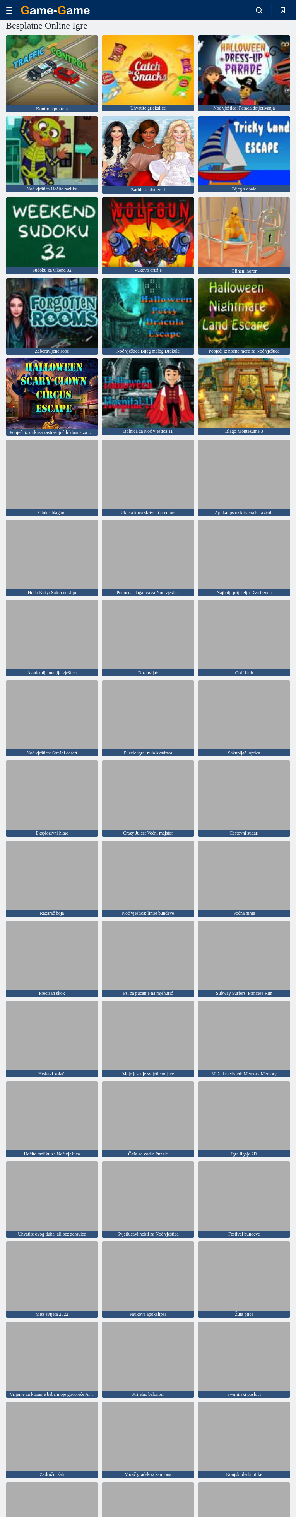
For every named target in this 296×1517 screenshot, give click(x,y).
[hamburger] (9, 10)
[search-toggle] (259, 10)
